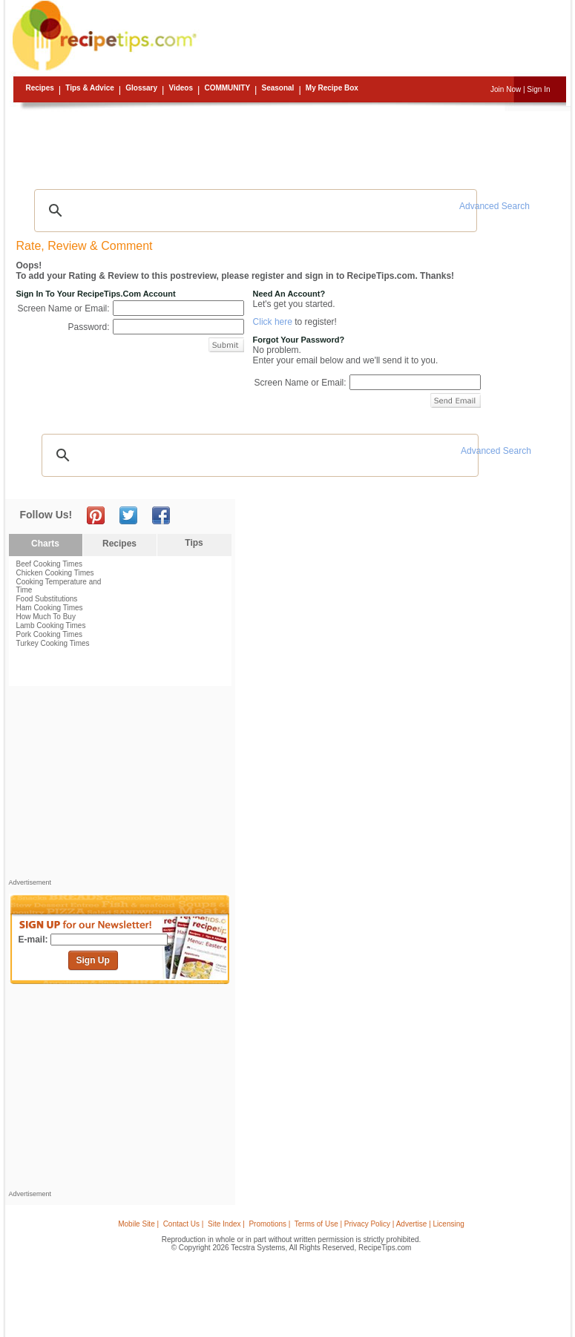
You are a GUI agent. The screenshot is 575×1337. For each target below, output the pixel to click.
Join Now (505, 89)
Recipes (40, 88)
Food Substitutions (47, 599)
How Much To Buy (46, 617)
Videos (180, 88)
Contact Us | (183, 1224)
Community (227, 88)
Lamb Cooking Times (51, 625)
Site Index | (226, 1224)
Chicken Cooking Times (55, 573)
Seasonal (277, 88)
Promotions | (269, 1224)
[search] (253, 210)
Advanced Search (494, 206)
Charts (45, 543)
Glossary (141, 88)
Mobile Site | (138, 1224)
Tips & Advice (89, 88)
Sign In (538, 89)
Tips (194, 543)
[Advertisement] (290, 144)
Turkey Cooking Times (53, 643)
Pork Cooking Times (49, 634)
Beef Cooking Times (49, 564)
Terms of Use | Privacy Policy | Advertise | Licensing (379, 1224)
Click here (272, 322)
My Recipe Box (332, 88)
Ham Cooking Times (49, 608)
